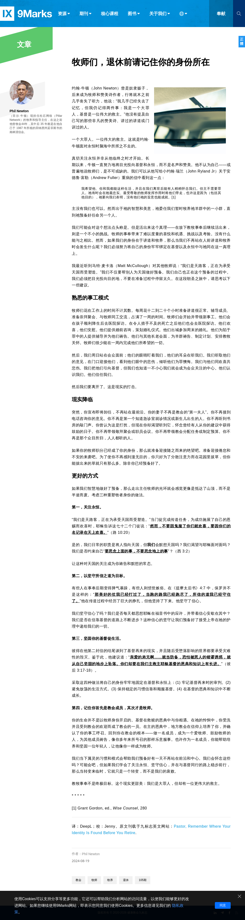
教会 (78, 880)
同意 (223, 905)
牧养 (110, 880)
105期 (142, 880)
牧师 (94, 880)
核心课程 (109, 13)
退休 (126, 880)
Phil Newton (91, 854)
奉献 (221, 13)
